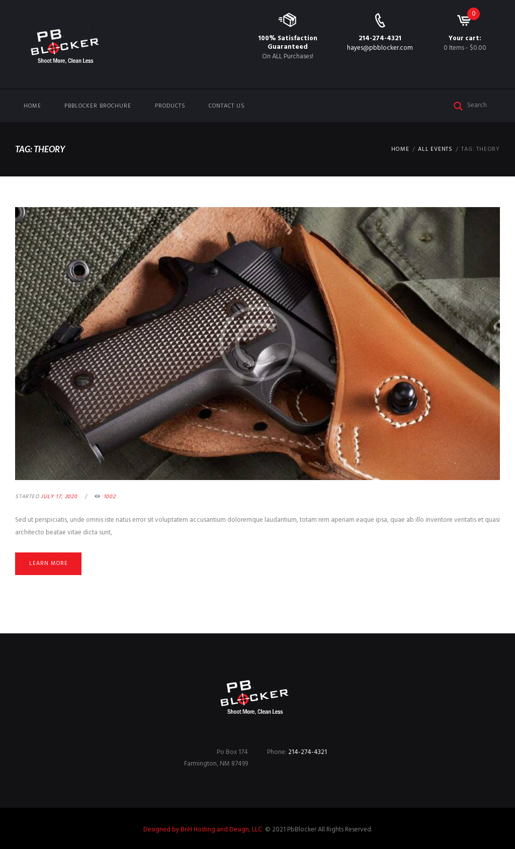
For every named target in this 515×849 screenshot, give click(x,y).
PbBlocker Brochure (97, 106)
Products (170, 106)
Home (32, 106)
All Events (435, 149)
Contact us (227, 106)
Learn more (48, 563)
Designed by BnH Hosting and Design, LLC (203, 829)
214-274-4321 (380, 38)
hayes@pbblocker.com (380, 48)
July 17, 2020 (59, 496)
